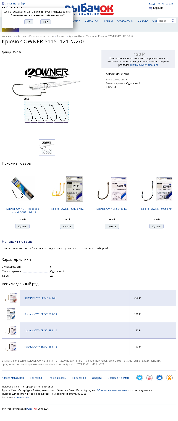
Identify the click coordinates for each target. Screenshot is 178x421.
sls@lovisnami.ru (23, 397)
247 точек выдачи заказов (112, 390)
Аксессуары (125, 20)
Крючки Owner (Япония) (82, 36)
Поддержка (79, 377)
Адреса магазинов (13, 377)
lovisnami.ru (8, 36)
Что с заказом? (57, 377)
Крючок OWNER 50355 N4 (156, 208)
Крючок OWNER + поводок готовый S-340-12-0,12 (22, 210)
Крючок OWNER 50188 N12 (40, 346)
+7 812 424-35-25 (12, 7)
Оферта (97, 377)
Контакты (36, 377)
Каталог (22, 36)
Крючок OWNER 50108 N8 (40, 298)
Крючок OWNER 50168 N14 (40, 314)
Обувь (156, 20)
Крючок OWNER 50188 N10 (40, 330)
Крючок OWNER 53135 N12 (67, 208)
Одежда (143, 20)
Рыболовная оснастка (41, 36)
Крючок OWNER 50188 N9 (111, 208)
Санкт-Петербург (15, 3)
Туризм (107, 20)
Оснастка (91, 20)
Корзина (158, 7)
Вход (152, 3)
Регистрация (165, 3)
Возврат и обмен (118, 377)
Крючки (61, 36)
